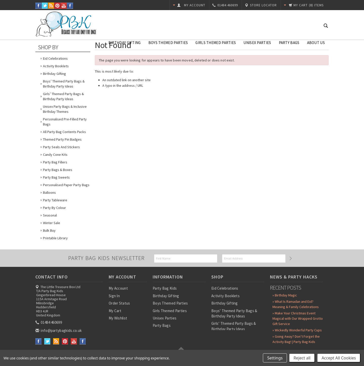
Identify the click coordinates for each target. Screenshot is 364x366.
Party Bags (289, 42)
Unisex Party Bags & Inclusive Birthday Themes (65, 109)
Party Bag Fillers (55, 162)
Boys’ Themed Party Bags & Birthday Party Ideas (64, 84)
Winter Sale (51, 223)
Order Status (119, 303)
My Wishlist (118, 318)
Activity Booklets (56, 66)
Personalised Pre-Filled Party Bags (65, 121)
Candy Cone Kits (55, 154)
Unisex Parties (257, 42)
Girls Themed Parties (215, 42)
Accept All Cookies (339, 358)
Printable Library (55, 238)
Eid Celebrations (55, 58)
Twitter (45, 6)
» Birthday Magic (284, 295)
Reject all (301, 358)
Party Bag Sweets (56, 177)
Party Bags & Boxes (57, 169)
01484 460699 (49, 322)
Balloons (49, 192)
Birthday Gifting (124, 42)
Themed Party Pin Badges (62, 139)
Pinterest (57, 6)
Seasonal (50, 215)
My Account (118, 288)
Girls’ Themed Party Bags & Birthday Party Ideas (63, 96)
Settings (275, 358)
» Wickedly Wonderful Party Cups (297, 330)
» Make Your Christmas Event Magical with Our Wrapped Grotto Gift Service (297, 318)
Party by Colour (54, 207)
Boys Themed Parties (168, 42)
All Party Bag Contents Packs (64, 132)
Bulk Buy (49, 230)
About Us (316, 42)
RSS (51, 6)
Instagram (70, 6)
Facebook (38, 6)
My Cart (115, 310)
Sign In (114, 295)
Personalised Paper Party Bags (66, 185)
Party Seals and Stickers (61, 147)
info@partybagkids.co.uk (59, 330)
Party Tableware (55, 200)
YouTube (64, 6)
